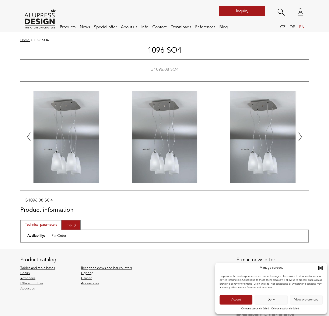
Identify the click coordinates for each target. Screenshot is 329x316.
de (292, 27)
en (302, 27)
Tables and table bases (37, 268)
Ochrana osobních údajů (255, 309)
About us (129, 27)
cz (283, 27)
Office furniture (31, 283)
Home (25, 40)
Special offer (105, 27)
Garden (86, 278)
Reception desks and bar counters (106, 268)
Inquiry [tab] (71, 225)
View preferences (306, 299)
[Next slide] (300, 137)
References (205, 27)
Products (68, 27)
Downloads (181, 27)
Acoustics (27, 288)
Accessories (90, 283)
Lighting (87, 273)
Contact (159, 27)
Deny (271, 299)
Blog (223, 27)
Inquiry (242, 11)
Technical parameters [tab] (41, 225)
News (85, 27)
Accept (236, 299)
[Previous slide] (29, 137)
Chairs (25, 273)
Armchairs (27, 278)
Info (144, 27)
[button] (320, 268)
